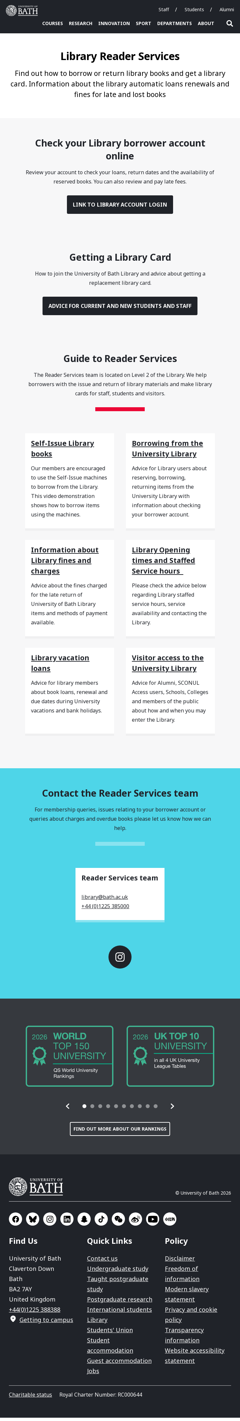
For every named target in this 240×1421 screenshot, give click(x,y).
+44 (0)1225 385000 (105, 909)
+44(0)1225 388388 (34, 1313)
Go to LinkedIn (67, 1222)
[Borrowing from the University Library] (170, 449)
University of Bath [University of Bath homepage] (23, 11)
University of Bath (38, 1190)
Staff (164, 9)
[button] (68, 1109)
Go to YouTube (152, 1222)
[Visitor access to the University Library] (170, 664)
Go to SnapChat (84, 1222)
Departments (174, 23)
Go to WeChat (118, 1222)
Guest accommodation (119, 1364)
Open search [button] (230, 23)
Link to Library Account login (120, 208)
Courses (52, 23)
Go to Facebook (15, 1222)
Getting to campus (46, 1323)
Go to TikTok (101, 1222)
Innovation (114, 23)
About (206, 23)
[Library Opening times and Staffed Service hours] (170, 561)
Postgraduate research (119, 1302)
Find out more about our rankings (120, 1132)
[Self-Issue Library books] (69, 449)
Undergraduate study (117, 1272)
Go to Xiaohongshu (169, 1222)
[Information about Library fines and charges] (69, 561)
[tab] (84, 1109)
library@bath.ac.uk (104, 900)
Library (97, 1323)
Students (194, 9)
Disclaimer (180, 1262)
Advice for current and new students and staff (120, 309)
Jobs (93, 1374)
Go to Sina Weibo (135, 1222)
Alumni (227, 9)
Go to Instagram (120, 960)
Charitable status (30, 1398)
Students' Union (110, 1333)
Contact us (102, 1262)
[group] (69, 1059)
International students (119, 1313)
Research (80, 23)
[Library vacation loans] (69, 664)
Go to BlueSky (32, 1222)
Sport (143, 23)
